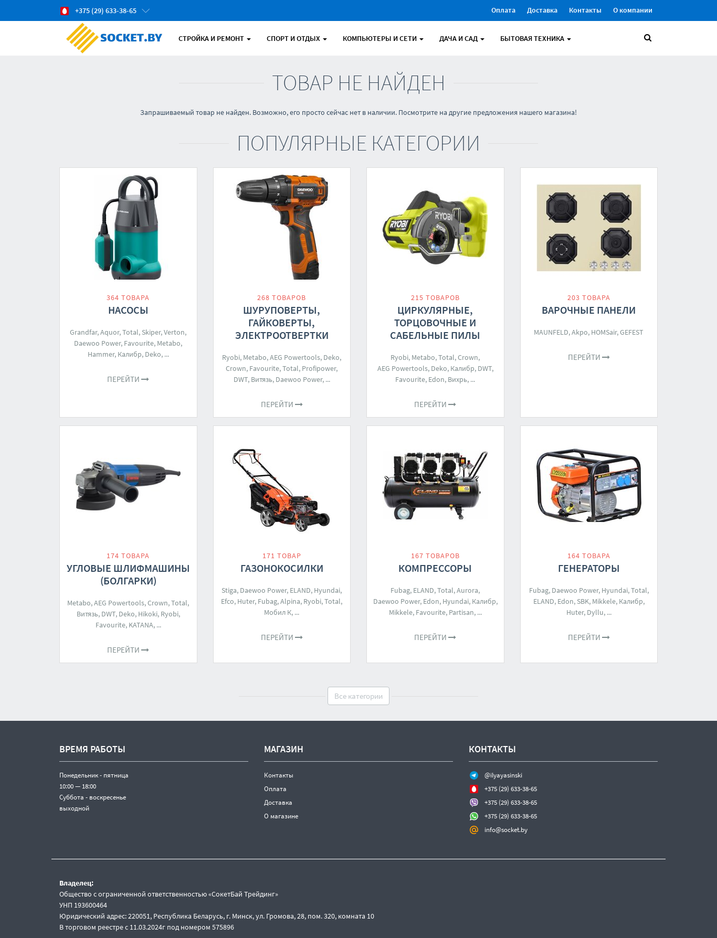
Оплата (503, 10)
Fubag (267, 601)
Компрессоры (435, 567)
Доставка (542, 10)
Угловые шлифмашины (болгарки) (128, 574)
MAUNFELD (551, 332)
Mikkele (401, 612)
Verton (174, 332)
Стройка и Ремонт (214, 38)
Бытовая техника (535, 38)
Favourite (139, 343)
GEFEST (632, 332)
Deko (153, 354)
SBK (583, 601)
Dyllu (595, 612)
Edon (436, 379)
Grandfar (83, 332)
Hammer (101, 354)
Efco (227, 601)
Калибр (130, 354)
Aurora (467, 590)
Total (130, 332)
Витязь (261, 379)
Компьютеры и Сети (383, 38)
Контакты (585, 10)
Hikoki (147, 614)
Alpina (290, 601)
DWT (241, 379)
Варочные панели (589, 309)
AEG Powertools (295, 357)
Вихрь (457, 379)
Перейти (128, 379)
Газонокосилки (281, 567)
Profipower (319, 368)
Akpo (580, 332)
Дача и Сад (461, 38)
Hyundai (327, 590)
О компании (632, 10)
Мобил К (277, 612)
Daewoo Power (97, 343)
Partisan (461, 612)
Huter (246, 601)
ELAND (300, 590)
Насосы (128, 309)
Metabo (169, 343)
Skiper (151, 332)
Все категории (358, 696)
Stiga (229, 590)
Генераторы (589, 567)
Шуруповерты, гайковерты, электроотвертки (282, 322)
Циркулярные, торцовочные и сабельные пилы (435, 322)
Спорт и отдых (297, 38)
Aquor (109, 332)
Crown (236, 368)
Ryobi (231, 357)
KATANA (141, 625)
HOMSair (604, 332)
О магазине (281, 816)
